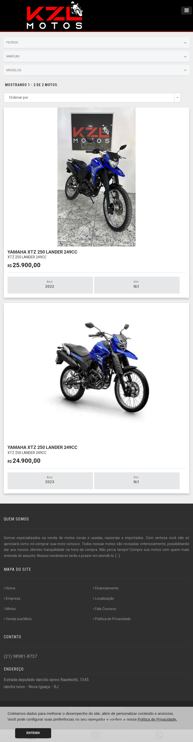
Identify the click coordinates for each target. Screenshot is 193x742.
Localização (103, 598)
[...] (117, 556)
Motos (10, 609)
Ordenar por (18, 97)
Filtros (96, 43)
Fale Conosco (104, 609)
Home (9, 588)
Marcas (96, 56)
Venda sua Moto (18, 619)
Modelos (96, 70)
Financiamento (106, 588)
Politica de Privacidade (112, 619)
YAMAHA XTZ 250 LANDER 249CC (42, 254)
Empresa (12, 598)
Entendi (33, 733)
